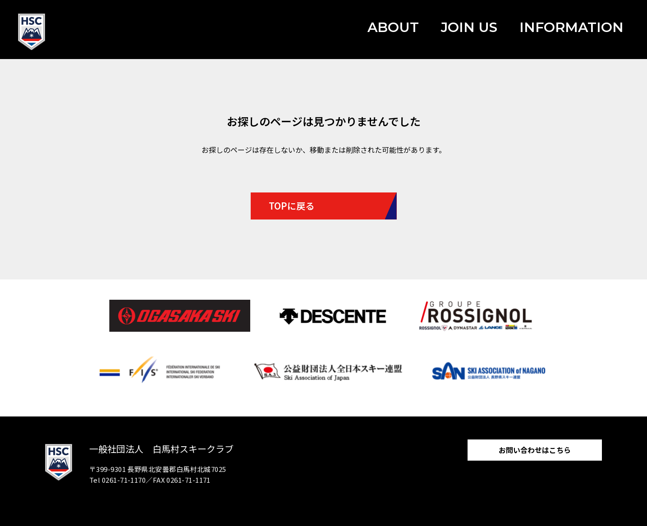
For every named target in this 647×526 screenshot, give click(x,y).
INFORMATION (571, 27)
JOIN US (469, 27)
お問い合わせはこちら (535, 449)
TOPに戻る (291, 205)
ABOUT (393, 27)
